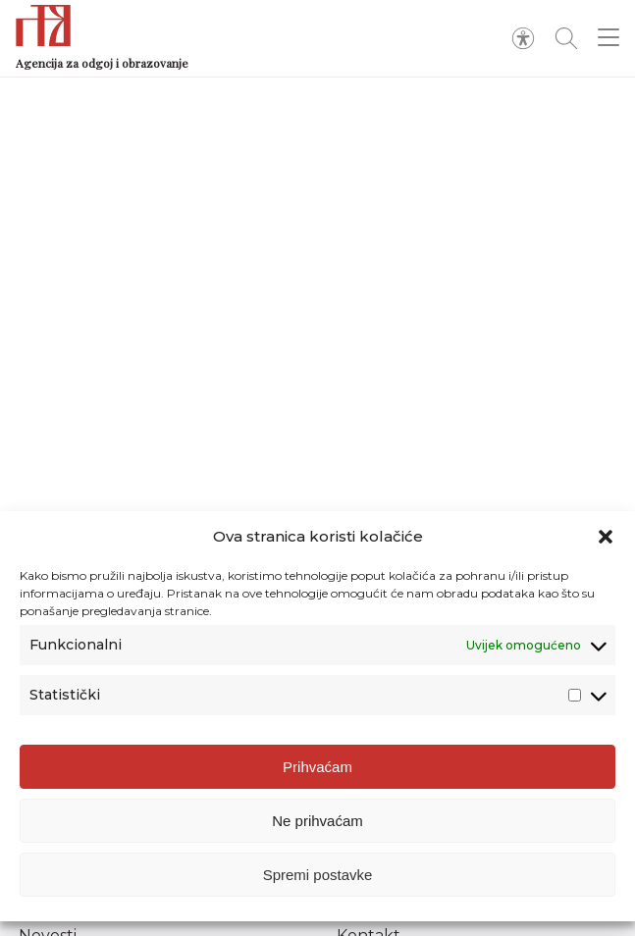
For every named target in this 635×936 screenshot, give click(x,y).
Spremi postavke (318, 874)
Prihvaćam (317, 766)
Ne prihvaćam (317, 820)
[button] (605, 536)
